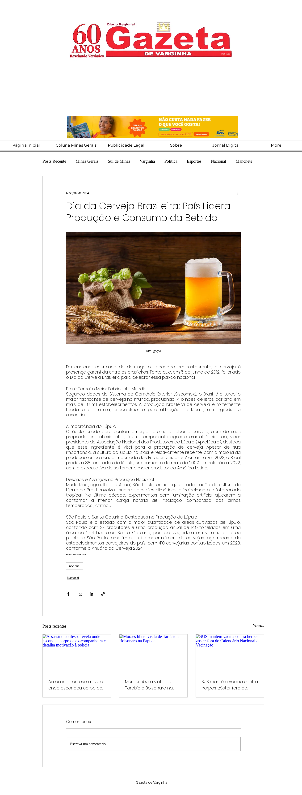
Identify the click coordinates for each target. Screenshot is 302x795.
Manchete (244, 161)
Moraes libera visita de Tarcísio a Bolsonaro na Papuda (149, 685)
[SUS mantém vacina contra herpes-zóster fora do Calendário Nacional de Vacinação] (230, 653)
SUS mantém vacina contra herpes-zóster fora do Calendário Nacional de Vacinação (229, 685)
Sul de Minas (119, 161)
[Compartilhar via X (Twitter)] (80, 594)
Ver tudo (258, 625)
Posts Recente (54, 161)
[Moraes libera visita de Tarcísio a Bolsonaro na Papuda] (153, 653)
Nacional (218, 161)
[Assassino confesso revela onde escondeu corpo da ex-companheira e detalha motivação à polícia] (77, 653)
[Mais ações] (238, 193)
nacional (74, 566)
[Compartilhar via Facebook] (68, 594)
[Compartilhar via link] (103, 594)
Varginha (147, 161)
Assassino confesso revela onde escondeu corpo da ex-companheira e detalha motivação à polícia (76, 685)
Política (170, 161)
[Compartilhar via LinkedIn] (91, 594)
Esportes (194, 161)
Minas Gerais (87, 161)
